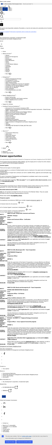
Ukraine (7, 71)
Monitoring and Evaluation (12, 119)
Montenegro (8, 59)
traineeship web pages (33, 187)
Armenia (7, 65)
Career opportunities (10, 137)
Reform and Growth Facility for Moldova (15, 114)
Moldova (7, 70)
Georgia (7, 69)
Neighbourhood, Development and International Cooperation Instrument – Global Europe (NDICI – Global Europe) (27, 110)
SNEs (1, 192)
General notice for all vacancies (12, 202)
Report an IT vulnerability (9, 425)
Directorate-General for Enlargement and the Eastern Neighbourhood (20, 374)
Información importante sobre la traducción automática (23, 31)
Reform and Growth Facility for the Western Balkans (18, 112)
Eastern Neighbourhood (9, 95)
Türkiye (7, 62)
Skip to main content (5, 1)
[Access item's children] (12, 53)
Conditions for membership (12, 81)
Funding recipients (10, 118)
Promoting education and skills (13, 90)
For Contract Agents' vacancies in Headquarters (17, 206)
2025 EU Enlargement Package (13, 78)
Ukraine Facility (9, 115)
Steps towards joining (10, 82)
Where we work (7, 53)
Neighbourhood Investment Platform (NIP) (16, 113)
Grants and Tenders (10, 116)
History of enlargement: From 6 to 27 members (17, 83)
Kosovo (7, 57)
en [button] (2, 14)
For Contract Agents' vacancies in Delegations (16, 209)
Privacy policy (6, 429)
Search (2, 19)
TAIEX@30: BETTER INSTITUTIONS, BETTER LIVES (18, 125)
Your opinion (6, 368)
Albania (7, 55)
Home (4, 51)
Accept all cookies (10, 441)
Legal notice (6, 430)
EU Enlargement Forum (11, 80)
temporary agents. (35, 200)
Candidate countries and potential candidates (17, 85)
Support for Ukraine (8, 104)
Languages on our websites (10, 426)
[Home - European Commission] (6, 8)
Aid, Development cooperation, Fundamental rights (13, 37)
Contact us (8, 140)
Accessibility (6, 431)
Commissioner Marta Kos (11, 132)
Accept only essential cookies (24, 441)
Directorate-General (10, 135)
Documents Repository (11, 139)
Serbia (7, 61)
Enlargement (6, 77)
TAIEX (6, 123)
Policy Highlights (9, 88)
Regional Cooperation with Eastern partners (16, 98)
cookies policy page (26, 436)
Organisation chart (10, 136)
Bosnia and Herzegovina (11, 56)
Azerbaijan (8, 66)
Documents (6, 377)
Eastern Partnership (10, 97)
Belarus (7, 67)
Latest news (8, 134)
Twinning (7, 124)
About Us (5, 131)
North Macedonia (9, 60)
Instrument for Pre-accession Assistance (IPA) (17, 108)
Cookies (5, 427)
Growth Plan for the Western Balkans (14, 86)
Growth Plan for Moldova (11, 87)
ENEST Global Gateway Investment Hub (15, 120)
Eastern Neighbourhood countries (14, 99)
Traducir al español (4, 31)
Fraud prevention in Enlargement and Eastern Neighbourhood (21, 121)
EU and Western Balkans (11, 64)
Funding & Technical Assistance (11, 106)
